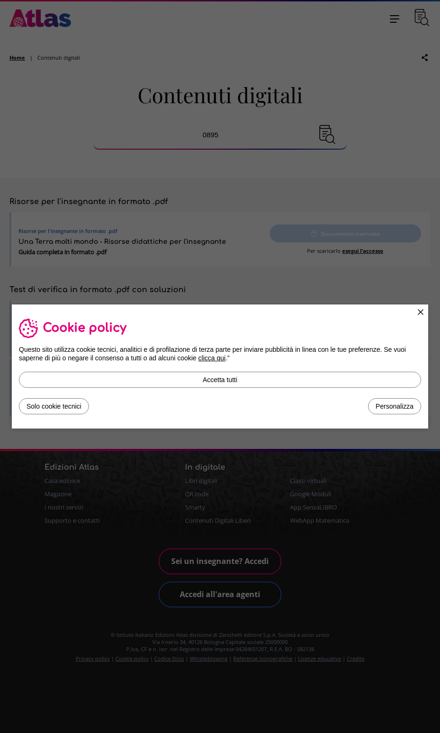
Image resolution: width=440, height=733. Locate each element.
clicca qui (212, 358)
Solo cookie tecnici (53, 406)
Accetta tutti (219, 380)
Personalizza (395, 406)
